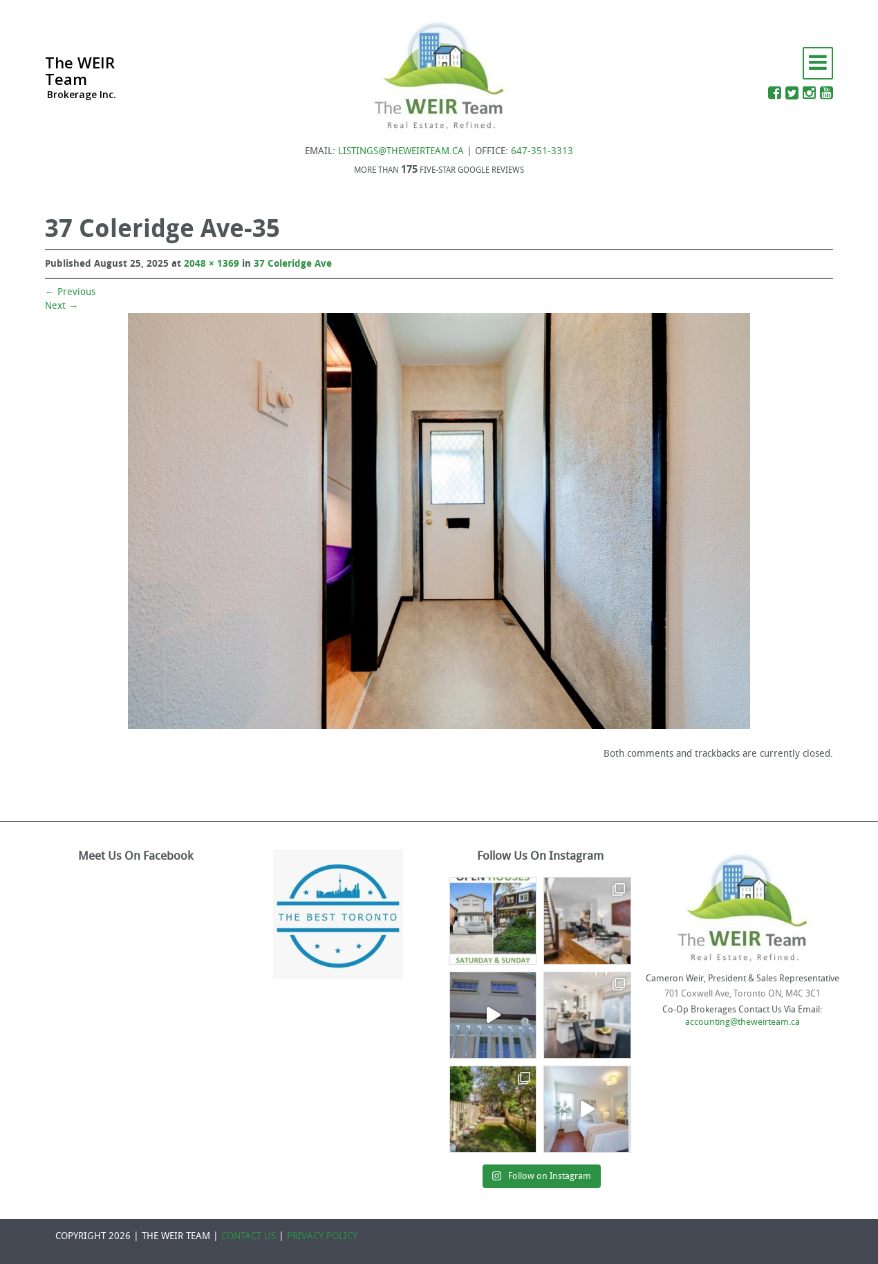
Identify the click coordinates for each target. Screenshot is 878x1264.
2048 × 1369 (211, 264)
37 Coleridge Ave (293, 264)
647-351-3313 (542, 151)
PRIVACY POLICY (322, 1236)
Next (61, 306)
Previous (70, 292)
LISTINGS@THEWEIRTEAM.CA (401, 151)
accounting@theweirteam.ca (742, 1022)
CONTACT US (248, 1236)
